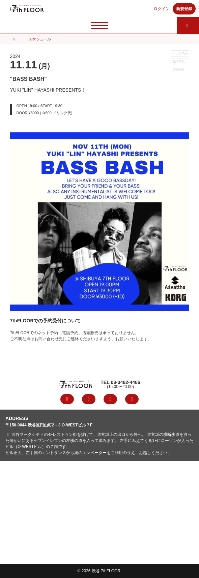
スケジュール (40, 39)
